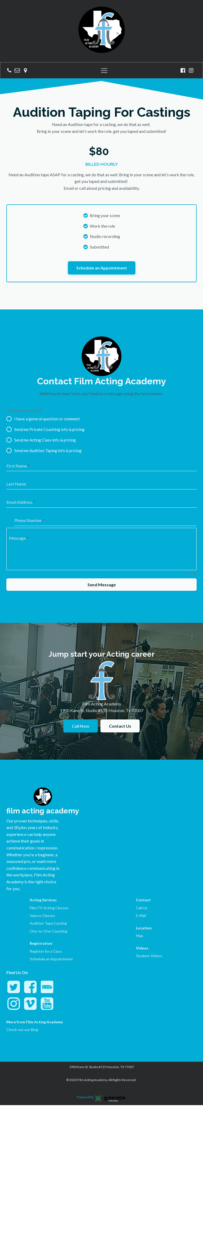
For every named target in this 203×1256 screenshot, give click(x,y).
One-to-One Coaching (48, 885)
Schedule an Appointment (101, 221)
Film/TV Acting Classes (49, 861)
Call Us (141, 861)
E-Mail (141, 869)
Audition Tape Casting (48, 877)
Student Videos (149, 909)
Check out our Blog (22, 983)
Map (139, 889)
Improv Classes (42, 869)
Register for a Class (46, 905)
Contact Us (120, 679)
